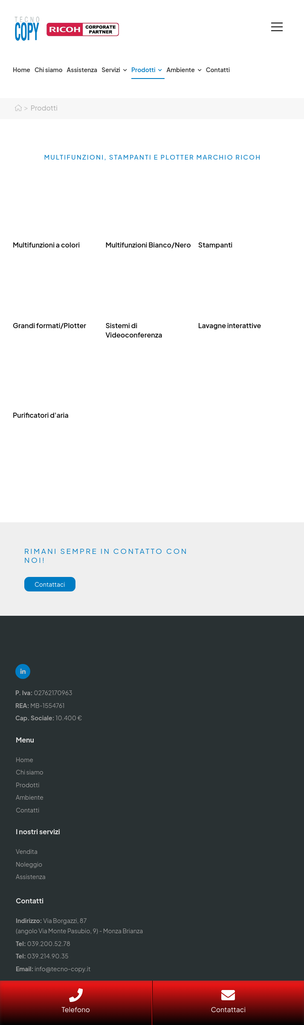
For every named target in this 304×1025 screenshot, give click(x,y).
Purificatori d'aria (41, 415)
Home (21, 69)
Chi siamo (49, 69)
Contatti (218, 69)
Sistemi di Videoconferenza (133, 330)
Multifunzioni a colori (46, 244)
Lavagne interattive (229, 325)
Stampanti (215, 244)
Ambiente (180, 69)
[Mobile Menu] (277, 26)
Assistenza (82, 69)
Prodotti (143, 69)
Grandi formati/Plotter (49, 325)
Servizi (110, 69)
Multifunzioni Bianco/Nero (148, 244)
